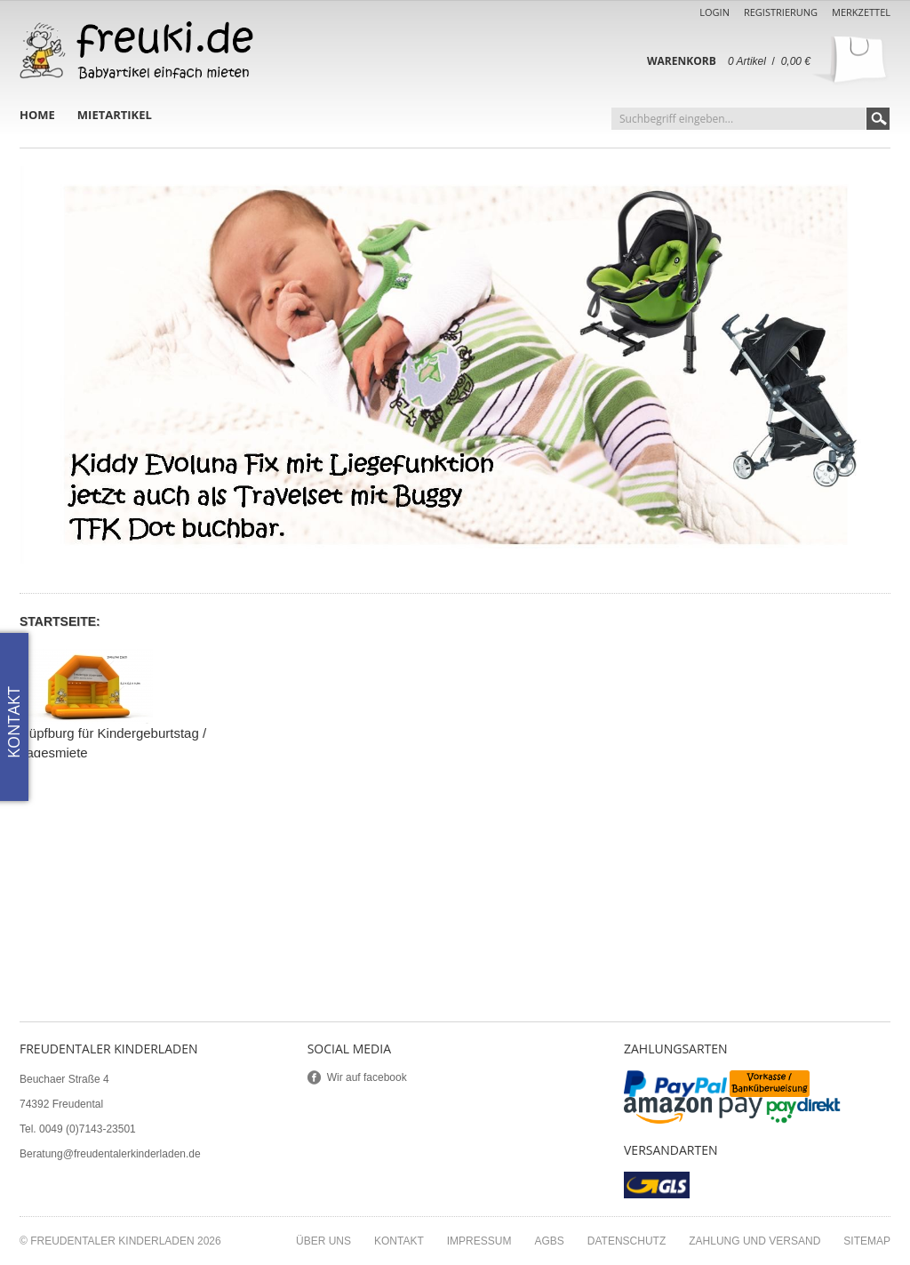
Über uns (323, 1241)
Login (714, 12)
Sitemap (866, 1241)
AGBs (548, 1241)
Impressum (479, 1241)
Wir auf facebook (367, 1077)
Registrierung (781, 12)
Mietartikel (114, 115)
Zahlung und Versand (754, 1241)
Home (37, 115)
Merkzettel (861, 12)
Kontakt (399, 1241)
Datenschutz (626, 1241)
